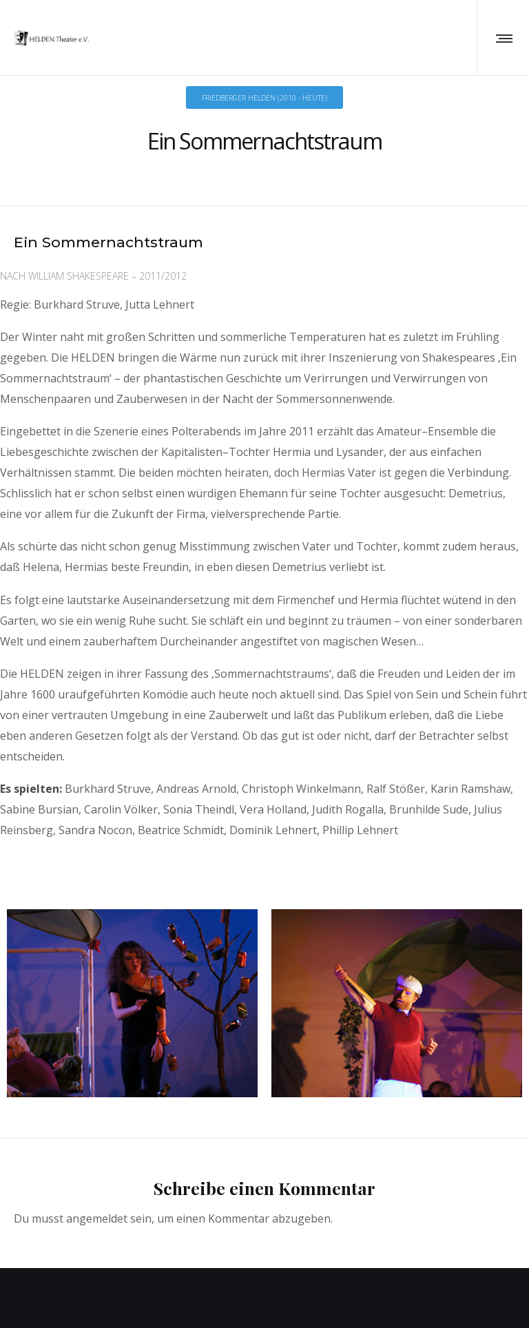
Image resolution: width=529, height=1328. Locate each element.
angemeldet (96, 1206)
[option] (132, 995)
